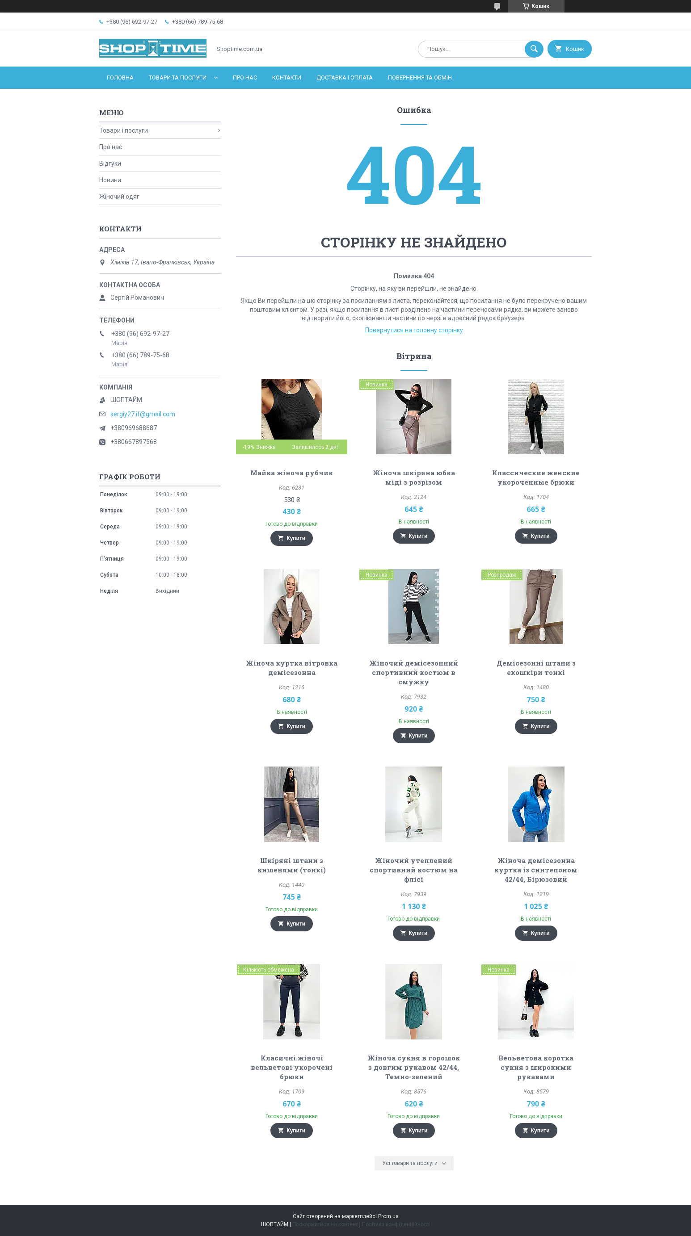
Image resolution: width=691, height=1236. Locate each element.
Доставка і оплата (344, 77)
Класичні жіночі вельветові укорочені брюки (292, 1067)
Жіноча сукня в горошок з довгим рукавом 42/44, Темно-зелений (413, 1067)
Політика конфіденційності (396, 1224)
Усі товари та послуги (410, 1163)
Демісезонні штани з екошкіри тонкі (536, 667)
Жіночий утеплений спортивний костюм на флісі (414, 870)
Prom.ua (388, 1216)
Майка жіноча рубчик (291, 472)
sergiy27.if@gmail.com (142, 414)
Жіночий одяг (119, 196)
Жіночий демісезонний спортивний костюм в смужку (413, 672)
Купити (296, 538)
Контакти (286, 77)
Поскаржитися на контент (325, 1224)
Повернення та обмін (420, 77)
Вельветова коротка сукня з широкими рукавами (535, 1067)
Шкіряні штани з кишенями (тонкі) (291, 865)
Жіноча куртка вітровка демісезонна (291, 667)
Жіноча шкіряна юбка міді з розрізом (414, 477)
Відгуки (110, 163)
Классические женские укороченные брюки (536, 477)
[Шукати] (534, 49)
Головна (120, 77)
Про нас (245, 77)
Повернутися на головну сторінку (414, 330)
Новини (110, 180)
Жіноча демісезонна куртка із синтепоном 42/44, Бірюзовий (535, 870)
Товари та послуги (177, 77)
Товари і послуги (123, 130)
